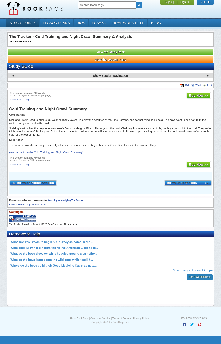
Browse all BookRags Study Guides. (27, 204)
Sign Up (170, 2)
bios (81, 23)
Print (207, 85)
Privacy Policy (141, 318)
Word (196, 85)
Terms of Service (121, 318)
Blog (156, 23)
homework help (128, 23)
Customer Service (100, 318)
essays (99, 23)
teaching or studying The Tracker (66, 200)
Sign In (184, 2)
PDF (184, 85)
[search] (106, 5)
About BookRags (79, 318)
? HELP (205, 2)
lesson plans (56, 23)
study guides (23, 23)
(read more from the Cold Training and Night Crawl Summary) (46, 152)
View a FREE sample (20, 99)
